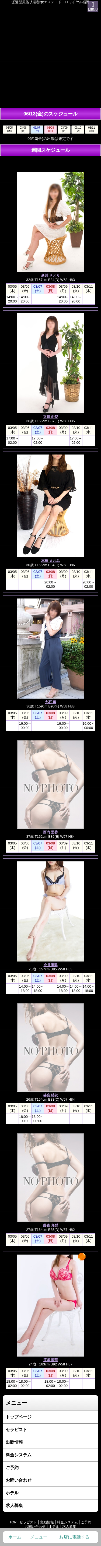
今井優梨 (51, 965)
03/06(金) (23, 129)
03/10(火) (78, 129)
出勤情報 (14, 1442)
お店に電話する (74, 1537)
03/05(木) (9, 129)
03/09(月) (64, 129)
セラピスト (16, 1429)
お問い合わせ (19, 1480)
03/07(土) (36, 129)
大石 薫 (50, 702)
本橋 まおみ (50, 561)
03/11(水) (91, 129)
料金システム (19, 1455)
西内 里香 (50, 832)
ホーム (14, 1537)
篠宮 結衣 (50, 1095)
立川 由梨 (50, 417)
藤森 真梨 (50, 1225)
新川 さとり (50, 275)
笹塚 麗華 (50, 1360)
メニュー (38, 1537)
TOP (13, 1522)
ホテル (12, 1493)
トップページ (19, 1417)
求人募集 (14, 1505)
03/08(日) (50, 129)
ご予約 (12, 1467)
